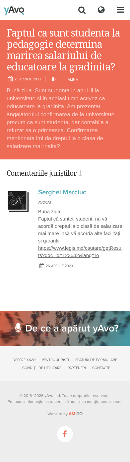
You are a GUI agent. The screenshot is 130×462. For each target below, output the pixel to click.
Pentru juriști (55, 360)
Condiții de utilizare (41, 368)
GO (76, 413)
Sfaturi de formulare (96, 360)
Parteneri (77, 368)
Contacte (101, 368)
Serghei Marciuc (62, 192)
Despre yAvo (24, 360)
